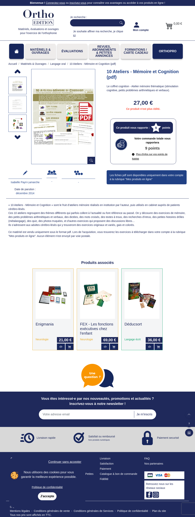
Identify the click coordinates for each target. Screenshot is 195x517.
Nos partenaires (153, 463)
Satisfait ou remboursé (101, 438)
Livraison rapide (46, 437)
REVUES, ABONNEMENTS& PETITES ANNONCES (104, 51)
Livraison (105, 458)
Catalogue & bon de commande (118, 473)
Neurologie (42, 339)
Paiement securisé (168, 437)
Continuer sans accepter (64, 461)
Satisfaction (106, 463)
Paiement (105, 468)
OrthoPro (167, 51)
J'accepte (47, 496)
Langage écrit (133, 339)
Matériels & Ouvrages (40, 51)
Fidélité (104, 479)
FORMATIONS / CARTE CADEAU (136, 51)
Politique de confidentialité (47, 487)
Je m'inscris (144, 414)
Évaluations (72, 51)
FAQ (147, 458)
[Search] (93, 22)
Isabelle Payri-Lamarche (25, 182)
